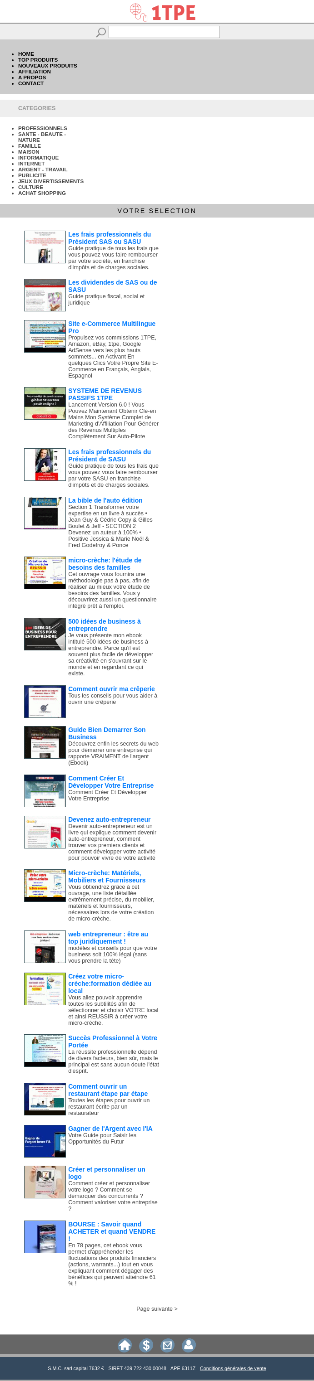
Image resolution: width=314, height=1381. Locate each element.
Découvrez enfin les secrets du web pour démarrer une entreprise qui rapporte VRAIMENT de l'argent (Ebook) (113, 753)
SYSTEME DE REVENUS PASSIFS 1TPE (105, 394)
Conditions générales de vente (233, 1368)
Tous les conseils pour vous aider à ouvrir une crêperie (112, 699)
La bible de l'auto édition (105, 500)
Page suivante (154, 1309)
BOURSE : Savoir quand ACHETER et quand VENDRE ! (111, 1231)
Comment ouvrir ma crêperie (111, 689)
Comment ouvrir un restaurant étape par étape (108, 1090)
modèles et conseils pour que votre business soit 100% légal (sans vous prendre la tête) (112, 954)
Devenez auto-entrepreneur (109, 819)
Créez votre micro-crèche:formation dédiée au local (109, 983)
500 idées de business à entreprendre (104, 625)
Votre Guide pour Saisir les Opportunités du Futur (102, 1138)
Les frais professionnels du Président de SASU (109, 455)
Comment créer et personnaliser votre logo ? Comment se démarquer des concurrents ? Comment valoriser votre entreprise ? (113, 1196)
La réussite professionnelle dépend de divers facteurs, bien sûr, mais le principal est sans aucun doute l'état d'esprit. (113, 1061)
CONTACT (31, 83)
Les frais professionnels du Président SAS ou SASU (109, 238)
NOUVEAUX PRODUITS (47, 65)
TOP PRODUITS (38, 60)
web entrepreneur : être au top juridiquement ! (108, 937)
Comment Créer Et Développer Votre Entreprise (111, 782)
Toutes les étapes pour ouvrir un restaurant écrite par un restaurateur (109, 1106)
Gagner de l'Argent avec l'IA (110, 1128)
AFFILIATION (34, 71)
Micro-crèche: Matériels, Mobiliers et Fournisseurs (106, 876)
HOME (26, 54)
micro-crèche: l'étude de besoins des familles (104, 564)
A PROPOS (32, 77)
